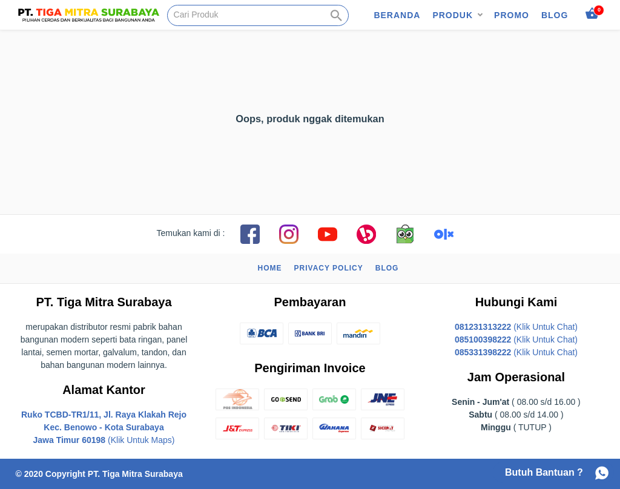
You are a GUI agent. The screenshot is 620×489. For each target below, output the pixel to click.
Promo (511, 15)
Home (270, 268)
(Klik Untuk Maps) (103, 427)
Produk (452, 15)
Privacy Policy (328, 268)
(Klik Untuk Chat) (516, 327)
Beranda (397, 15)
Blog (554, 15)
